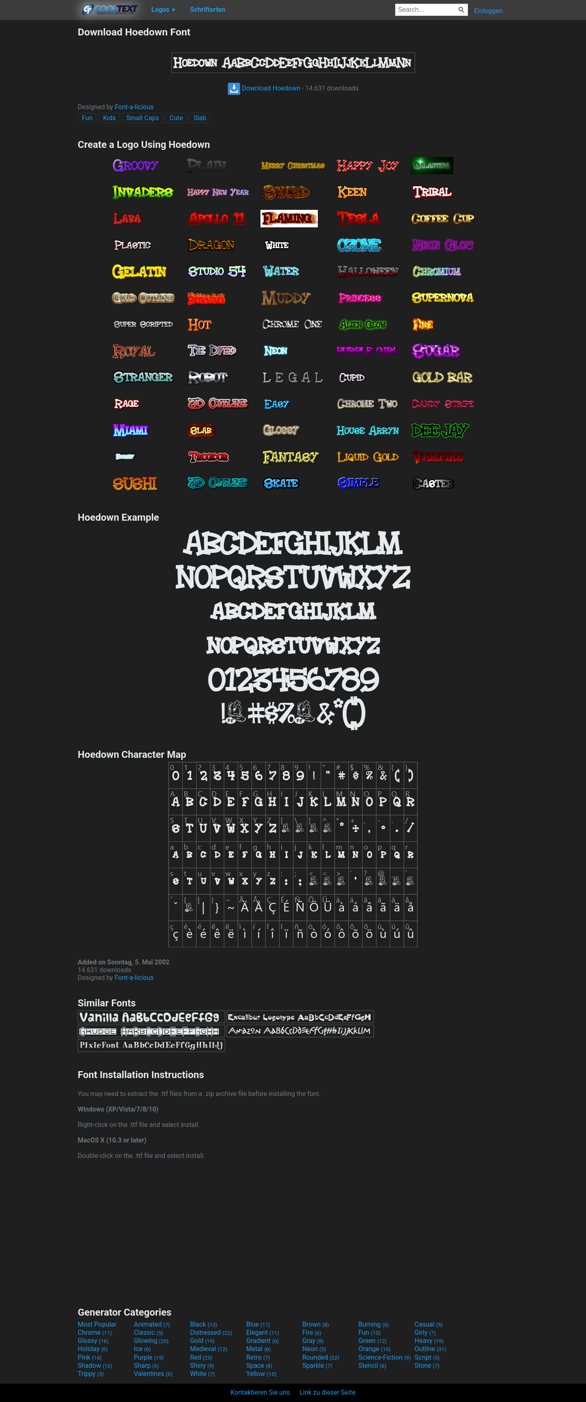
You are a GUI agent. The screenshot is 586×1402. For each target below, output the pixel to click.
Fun (87, 118)
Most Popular (97, 1324)
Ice (142, 1349)
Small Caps (142, 118)
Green (373, 1341)
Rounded (320, 1357)
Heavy (429, 1341)
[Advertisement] (38, 148)
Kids (109, 118)
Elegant (262, 1332)
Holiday (93, 1349)
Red (201, 1357)
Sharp (146, 1365)
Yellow (261, 1374)
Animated (152, 1324)
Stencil (372, 1365)
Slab (200, 118)
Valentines (153, 1374)
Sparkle (317, 1365)
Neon (314, 1349)
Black (203, 1324)
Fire (311, 1332)
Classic (148, 1332)
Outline (430, 1349)
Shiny (202, 1365)
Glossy (93, 1341)
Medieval (208, 1349)
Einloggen (488, 11)
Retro (258, 1357)
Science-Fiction (385, 1357)
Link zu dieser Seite (327, 1392)
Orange (375, 1349)
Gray (313, 1341)
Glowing (151, 1341)
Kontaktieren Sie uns (260, 1392)
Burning (374, 1324)
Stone (427, 1365)
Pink (90, 1357)
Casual (429, 1324)
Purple (149, 1357)
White (202, 1374)
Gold (202, 1341)
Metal (258, 1349)
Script (427, 1357)
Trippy (91, 1374)
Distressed (211, 1332)
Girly (425, 1332)
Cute (176, 118)
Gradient (262, 1341)
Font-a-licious (134, 107)
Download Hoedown (263, 88)
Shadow (95, 1365)
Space (259, 1365)
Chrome (95, 1332)
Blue (258, 1324)
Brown (315, 1324)
